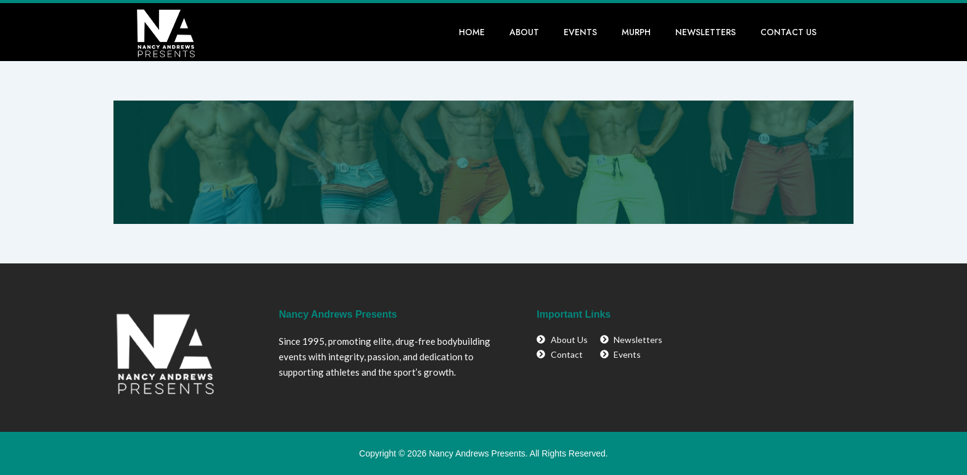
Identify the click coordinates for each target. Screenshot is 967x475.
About (524, 32)
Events (580, 32)
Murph (636, 32)
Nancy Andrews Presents (338, 314)
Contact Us (788, 32)
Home (472, 32)
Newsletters (705, 32)
